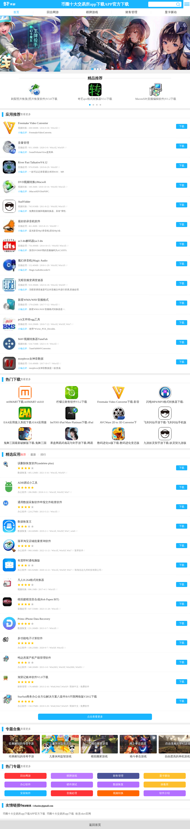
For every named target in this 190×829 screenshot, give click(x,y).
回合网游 (53, 12)
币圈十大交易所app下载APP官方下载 (24, 813)
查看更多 (25, 114)
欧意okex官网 (83, 813)
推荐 (23, 454)
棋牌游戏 (92, 12)
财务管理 (131, 12)
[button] (90, 105)
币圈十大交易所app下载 (60, 813)
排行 (43, 454)
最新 (33, 454)
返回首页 (95, 824)
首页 (16, 12)
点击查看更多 (95, 716)
